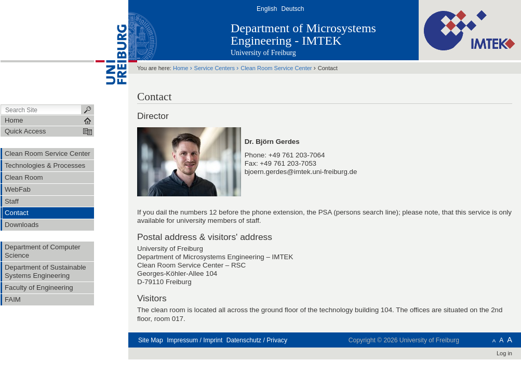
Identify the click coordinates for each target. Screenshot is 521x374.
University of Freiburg (263, 53)
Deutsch (292, 8)
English (267, 8)
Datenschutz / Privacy (256, 340)
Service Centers (214, 68)
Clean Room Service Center (276, 68)
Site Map (150, 340)
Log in (504, 353)
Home (180, 68)
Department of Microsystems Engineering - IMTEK (303, 34)
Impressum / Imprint (194, 340)
